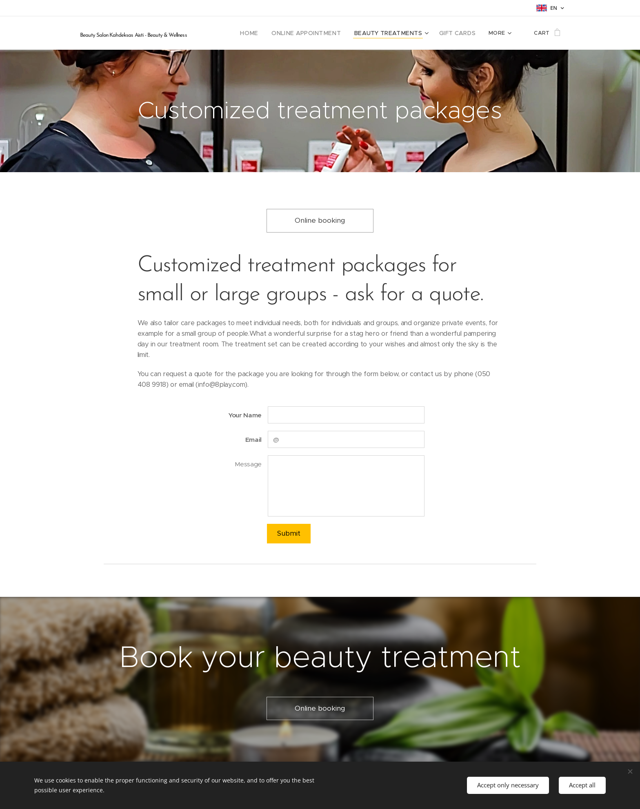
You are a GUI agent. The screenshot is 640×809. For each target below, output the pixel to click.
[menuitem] (267, 33)
